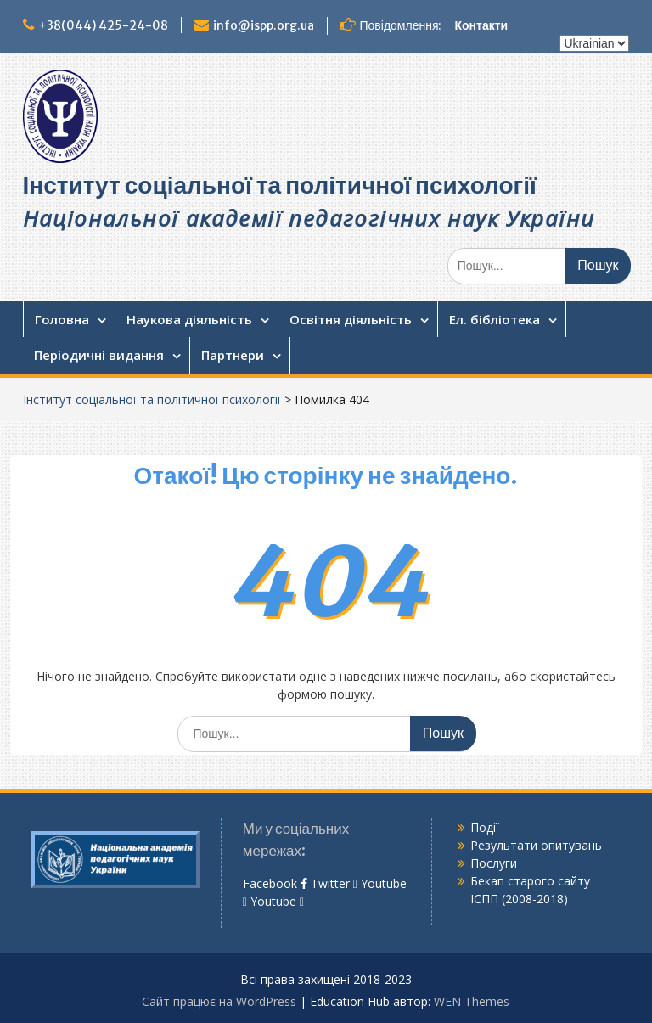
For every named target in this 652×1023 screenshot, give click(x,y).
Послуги (493, 863)
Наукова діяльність (189, 319)
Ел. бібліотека (494, 319)
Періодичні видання (99, 354)
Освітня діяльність (350, 319)
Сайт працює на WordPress (219, 1001)
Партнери (232, 354)
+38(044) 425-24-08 (103, 25)
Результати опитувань (536, 845)
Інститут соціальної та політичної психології (280, 185)
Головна (62, 319)
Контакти (482, 25)
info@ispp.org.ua (263, 25)
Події (484, 827)
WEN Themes (471, 1001)
